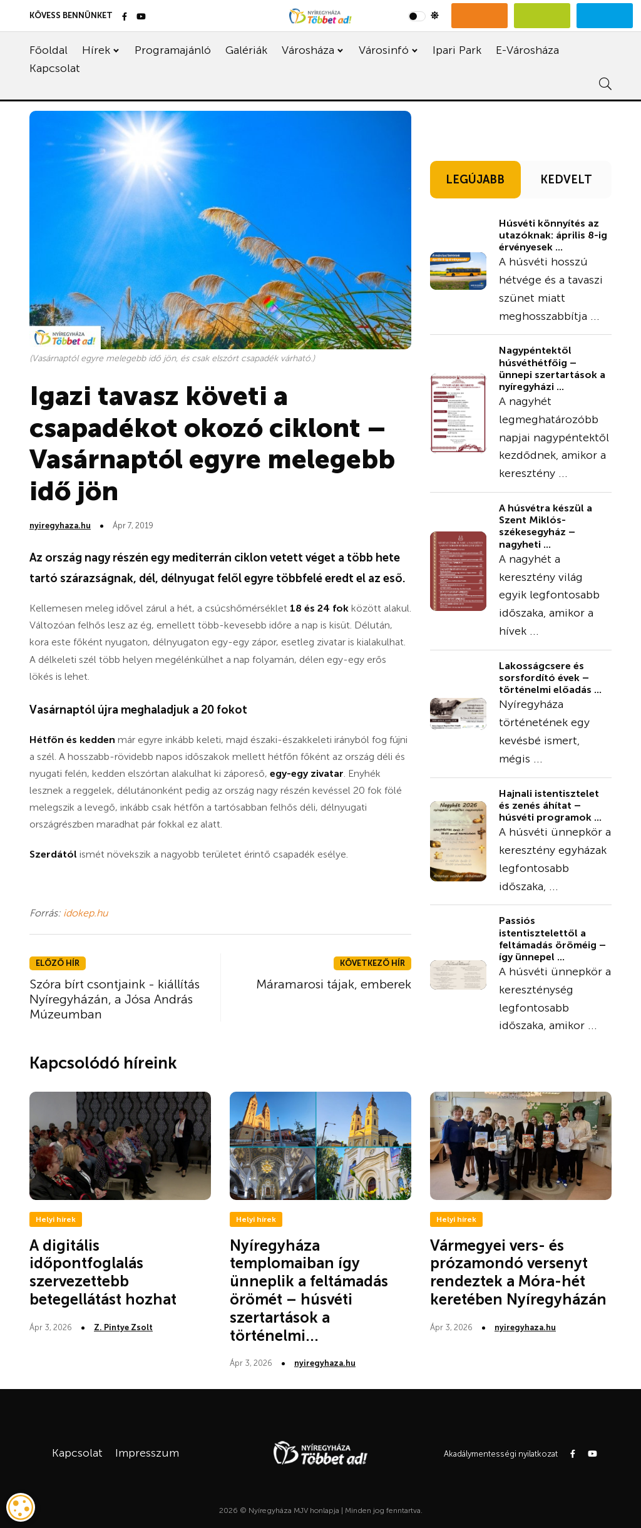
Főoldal (48, 50)
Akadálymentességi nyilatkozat (501, 1454)
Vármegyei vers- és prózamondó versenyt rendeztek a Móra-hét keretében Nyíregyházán (518, 1272)
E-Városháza (527, 50)
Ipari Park (457, 50)
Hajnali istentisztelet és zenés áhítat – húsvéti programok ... (550, 805)
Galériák (246, 50)
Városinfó (384, 50)
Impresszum (147, 1453)
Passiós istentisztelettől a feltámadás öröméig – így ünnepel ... (552, 939)
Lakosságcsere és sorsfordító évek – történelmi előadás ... (550, 677)
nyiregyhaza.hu (60, 525)
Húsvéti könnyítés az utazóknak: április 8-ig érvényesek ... (553, 235)
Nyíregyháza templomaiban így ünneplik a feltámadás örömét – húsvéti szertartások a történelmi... (309, 1290)
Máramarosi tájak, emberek (333, 984)
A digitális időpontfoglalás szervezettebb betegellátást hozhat (103, 1272)
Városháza (308, 50)
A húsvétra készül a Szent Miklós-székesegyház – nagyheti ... (545, 526)
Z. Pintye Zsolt (123, 1327)
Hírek (96, 50)
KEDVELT (566, 180)
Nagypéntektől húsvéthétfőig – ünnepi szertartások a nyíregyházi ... (552, 368)
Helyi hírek (56, 1219)
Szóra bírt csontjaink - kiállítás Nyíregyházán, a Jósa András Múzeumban (114, 999)
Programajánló (173, 50)
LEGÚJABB (475, 180)
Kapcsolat (54, 68)
